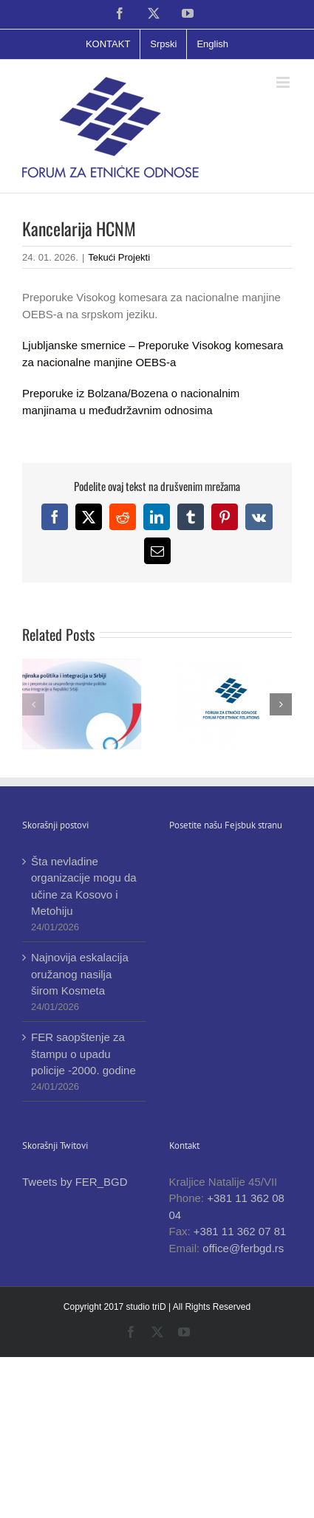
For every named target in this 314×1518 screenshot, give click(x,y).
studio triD (147, 1307)
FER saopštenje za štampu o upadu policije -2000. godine (83, 1053)
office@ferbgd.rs (243, 1248)
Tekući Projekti (119, 257)
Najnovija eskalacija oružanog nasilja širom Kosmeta (80, 974)
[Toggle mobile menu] (284, 82)
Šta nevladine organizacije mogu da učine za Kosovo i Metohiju (84, 886)
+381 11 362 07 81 (240, 1231)
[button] (33, 704)
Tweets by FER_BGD (75, 1181)
